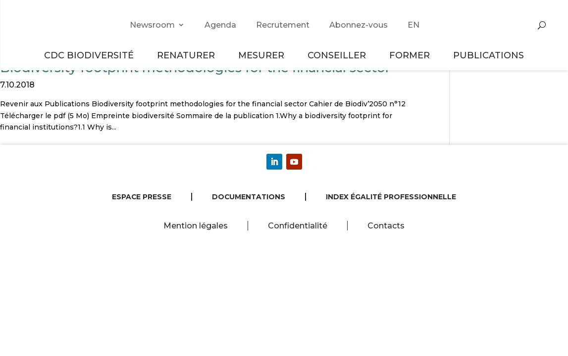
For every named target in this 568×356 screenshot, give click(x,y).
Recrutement (283, 25)
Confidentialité (297, 225)
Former (411, 55)
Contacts (386, 225)
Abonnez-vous (358, 25)
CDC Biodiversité (90, 55)
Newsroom (152, 25)
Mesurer (262, 55)
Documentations (248, 197)
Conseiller (338, 55)
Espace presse (141, 197)
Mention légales (195, 225)
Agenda (220, 25)
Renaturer (187, 55)
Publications (488, 55)
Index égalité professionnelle (391, 197)
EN (413, 25)
